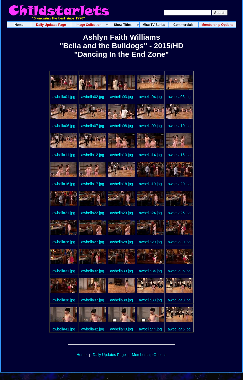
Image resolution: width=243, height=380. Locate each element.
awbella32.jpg (92, 271)
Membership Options (149, 355)
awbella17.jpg (92, 184)
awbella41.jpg (63, 329)
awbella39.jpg (150, 300)
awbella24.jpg (150, 213)
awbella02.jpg (92, 97)
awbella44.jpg (150, 329)
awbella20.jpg (179, 184)
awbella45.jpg (179, 329)
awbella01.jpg (63, 97)
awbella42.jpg (92, 329)
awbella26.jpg (63, 242)
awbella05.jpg (179, 97)
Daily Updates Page (109, 355)
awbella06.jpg (63, 126)
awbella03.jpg (121, 97)
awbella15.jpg (179, 155)
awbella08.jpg (121, 126)
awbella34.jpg (150, 271)
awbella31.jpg (63, 271)
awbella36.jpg (63, 300)
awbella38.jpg (121, 300)
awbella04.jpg (150, 97)
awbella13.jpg (121, 155)
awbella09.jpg (150, 126)
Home (82, 355)
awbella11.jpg (63, 155)
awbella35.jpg (179, 271)
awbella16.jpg (63, 184)
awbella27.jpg (92, 242)
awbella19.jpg (150, 184)
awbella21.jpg (63, 213)
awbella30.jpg (179, 242)
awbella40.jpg (179, 300)
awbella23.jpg (121, 213)
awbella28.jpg (121, 242)
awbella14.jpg (150, 155)
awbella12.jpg (92, 155)
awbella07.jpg (92, 126)
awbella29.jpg (150, 242)
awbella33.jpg (121, 271)
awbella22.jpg (92, 213)
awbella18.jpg (121, 184)
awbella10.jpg (179, 126)
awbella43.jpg (121, 329)
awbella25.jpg (179, 213)
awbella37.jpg (92, 300)
